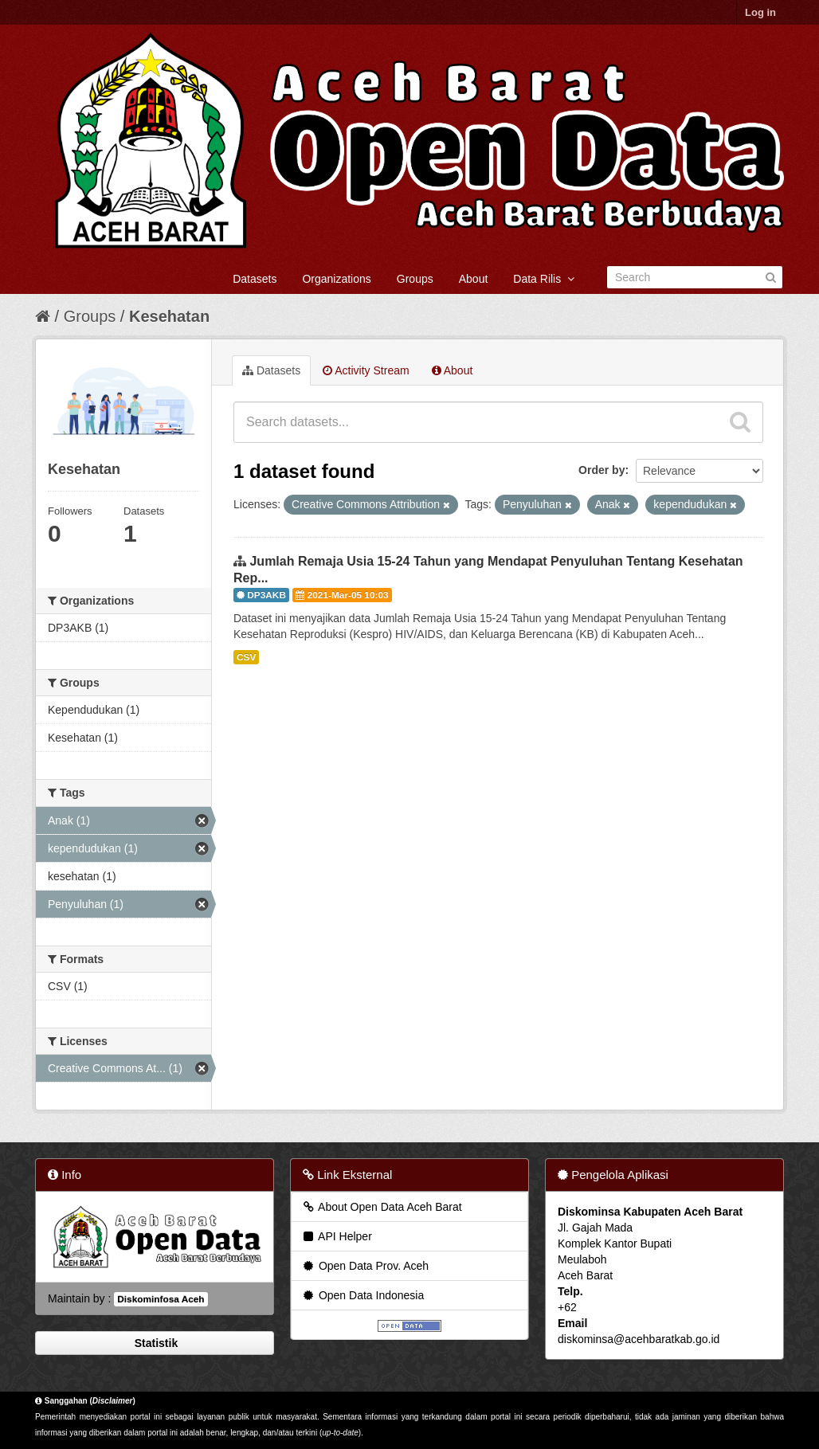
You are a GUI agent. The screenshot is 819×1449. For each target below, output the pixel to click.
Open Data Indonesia (362, 1295)
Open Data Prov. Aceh (365, 1265)
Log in (760, 12)
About (473, 278)
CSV (246, 657)
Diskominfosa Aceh (160, 1299)
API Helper (336, 1236)
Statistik (154, 1343)
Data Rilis (543, 278)
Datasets (254, 278)
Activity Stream (366, 370)
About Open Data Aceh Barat (381, 1206)
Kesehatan (169, 316)
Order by (601, 470)
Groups (415, 278)
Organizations (336, 278)
